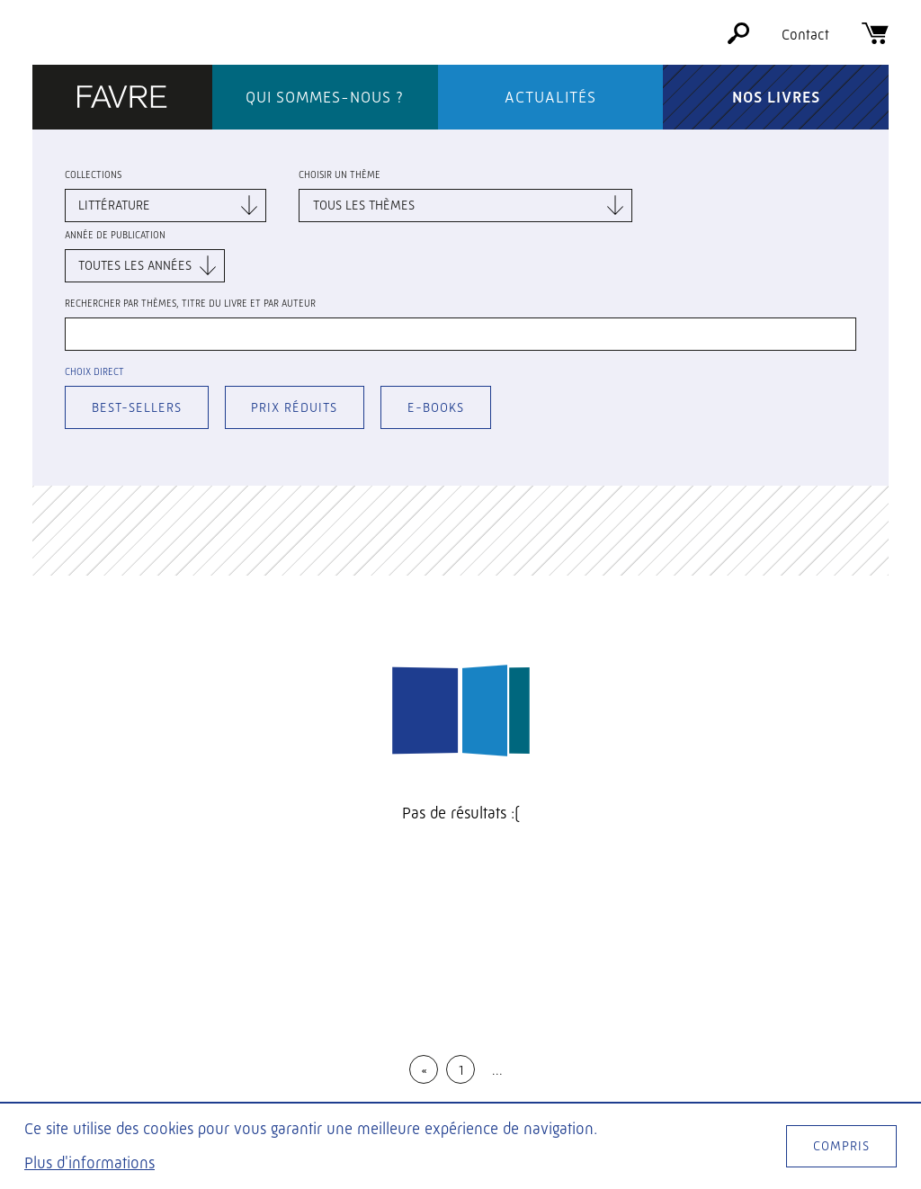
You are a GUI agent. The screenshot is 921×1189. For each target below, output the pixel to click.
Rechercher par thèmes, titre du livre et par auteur (190, 303)
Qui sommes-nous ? (325, 97)
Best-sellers (137, 407)
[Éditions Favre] (122, 98)
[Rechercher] (738, 39)
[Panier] (875, 39)
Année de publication (115, 235)
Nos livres (775, 97)
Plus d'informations (89, 1163)
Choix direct (94, 372)
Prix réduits (294, 407)
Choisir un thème (339, 175)
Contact (805, 34)
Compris (841, 1146)
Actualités (550, 97)
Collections (93, 175)
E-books (435, 407)
